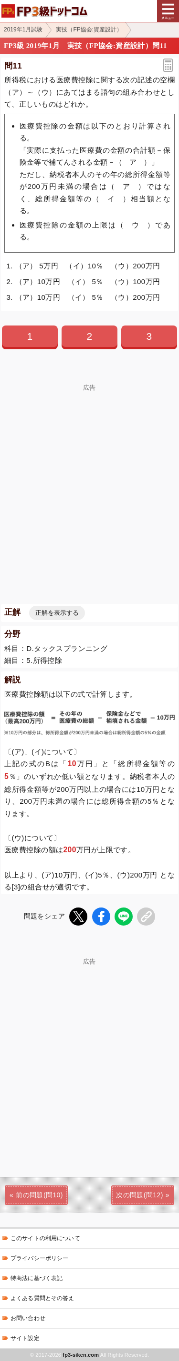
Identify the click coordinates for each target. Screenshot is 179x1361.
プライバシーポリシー (39, 1258)
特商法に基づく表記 (37, 1278)
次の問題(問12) (139, 1195)
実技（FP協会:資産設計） (89, 29)
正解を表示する (57, 612)
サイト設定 (25, 1338)
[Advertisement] (89, 480)
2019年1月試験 (23, 29)
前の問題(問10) (39, 1195)
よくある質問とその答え (42, 1298)
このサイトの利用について (45, 1238)
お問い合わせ (28, 1318)
